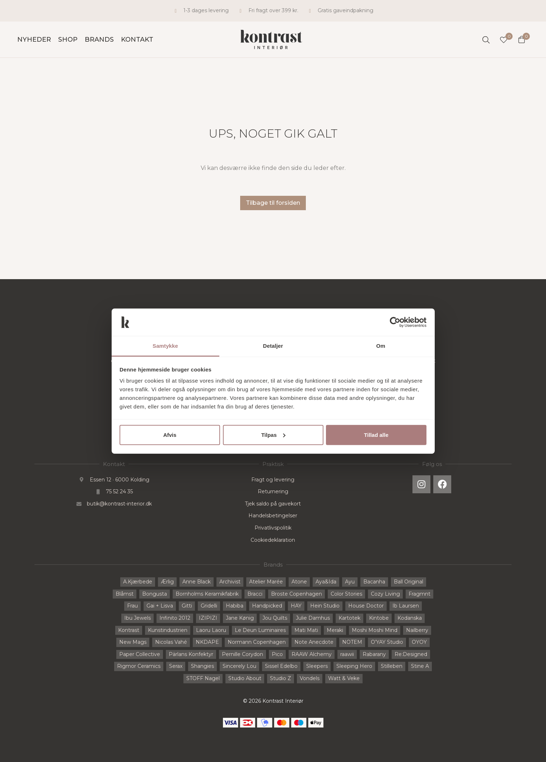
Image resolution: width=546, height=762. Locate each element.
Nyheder (34, 39)
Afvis (170, 435)
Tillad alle (376, 435)
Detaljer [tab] (273, 346)
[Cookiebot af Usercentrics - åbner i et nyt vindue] (395, 322)
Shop (68, 39)
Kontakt (137, 39)
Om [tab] (380, 346)
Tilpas (273, 435)
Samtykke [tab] (165, 346)
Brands (99, 39)
